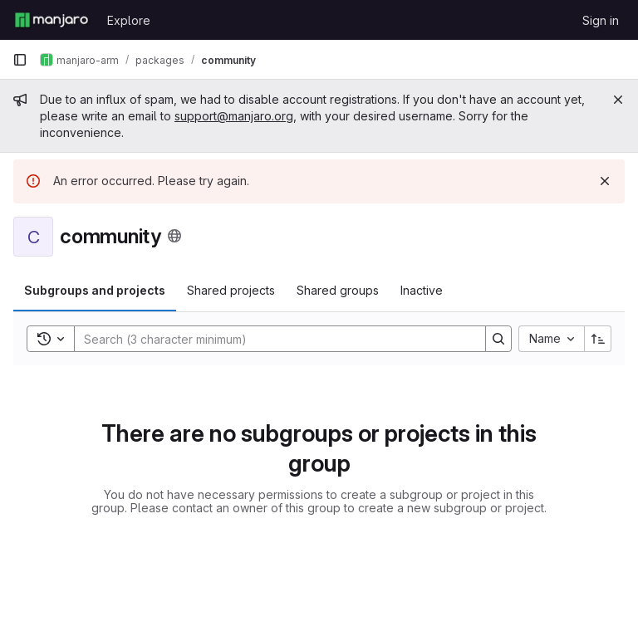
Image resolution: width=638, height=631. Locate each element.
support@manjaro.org (233, 116)
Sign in (600, 20)
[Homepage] (51, 20)
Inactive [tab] (421, 290)
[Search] (271, 339)
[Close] (618, 100)
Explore (128, 20)
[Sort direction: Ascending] (598, 338)
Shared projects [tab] (231, 290)
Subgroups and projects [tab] (94, 290)
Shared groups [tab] (338, 290)
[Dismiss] (605, 181)
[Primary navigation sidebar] (20, 59)
